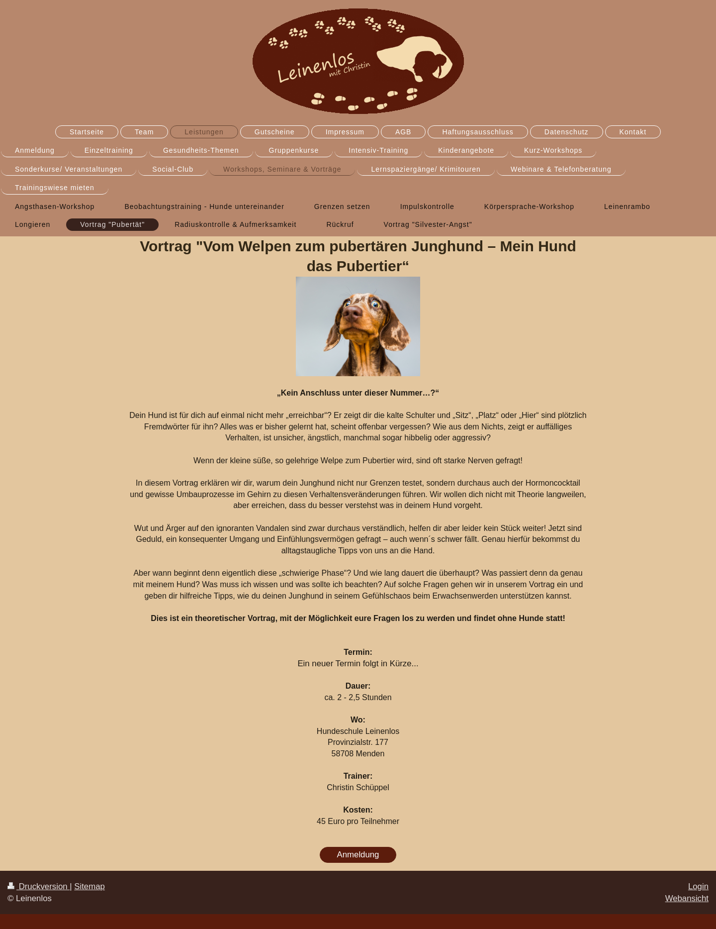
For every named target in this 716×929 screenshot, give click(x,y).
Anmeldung (358, 854)
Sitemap (89, 886)
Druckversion (38, 886)
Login (698, 886)
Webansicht (687, 898)
